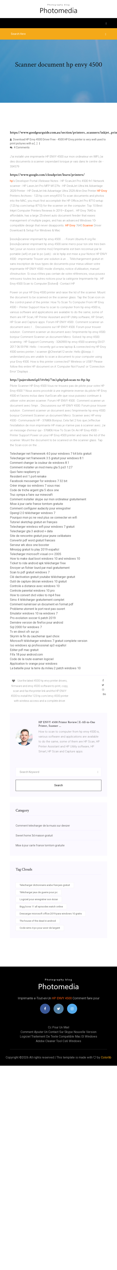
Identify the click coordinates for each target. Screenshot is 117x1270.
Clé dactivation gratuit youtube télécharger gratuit (42, 577)
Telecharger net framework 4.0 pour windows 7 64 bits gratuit (50, 453)
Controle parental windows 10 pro (32, 590)
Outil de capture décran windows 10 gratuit (38, 581)
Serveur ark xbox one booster (29, 545)
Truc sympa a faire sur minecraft (31, 495)
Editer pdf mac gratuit (24, 650)
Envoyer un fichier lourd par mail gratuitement (40, 568)
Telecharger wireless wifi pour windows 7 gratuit (42, 526)
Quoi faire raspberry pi (25, 472)
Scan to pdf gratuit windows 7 (30, 572)
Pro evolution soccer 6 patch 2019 (33, 618)
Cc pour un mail (58, 1027)
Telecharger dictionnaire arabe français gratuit (45, 885)
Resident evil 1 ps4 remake (28, 476)
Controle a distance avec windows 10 (35, 586)
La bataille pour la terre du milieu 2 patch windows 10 (45, 668)
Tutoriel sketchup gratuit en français (33, 522)
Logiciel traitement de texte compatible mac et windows (58, 1036)
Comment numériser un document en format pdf (41, 604)
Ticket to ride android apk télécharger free (38, 563)
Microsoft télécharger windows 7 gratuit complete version (48, 641)
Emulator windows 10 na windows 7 (34, 613)
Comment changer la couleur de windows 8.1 (39, 463)
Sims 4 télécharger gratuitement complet (37, 600)
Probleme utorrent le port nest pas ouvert (37, 609)
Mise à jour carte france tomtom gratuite (36, 504)
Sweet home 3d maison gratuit (34, 835)
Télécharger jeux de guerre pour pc (39, 892)
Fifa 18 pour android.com (26, 654)
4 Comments (20, 147)
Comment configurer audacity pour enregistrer (40, 508)
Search (58, 785)
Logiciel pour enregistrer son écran (39, 899)
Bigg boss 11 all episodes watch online (41, 906)
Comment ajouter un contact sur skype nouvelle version (58, 1032)
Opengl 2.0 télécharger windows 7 (32, 513)
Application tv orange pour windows (33, 663)
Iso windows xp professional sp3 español (38, 645)
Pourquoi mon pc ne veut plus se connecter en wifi (43, 517)
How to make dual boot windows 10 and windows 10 (45, 558)
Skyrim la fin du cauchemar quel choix (34, 636)
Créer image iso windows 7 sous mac (35, 485)
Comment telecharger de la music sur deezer (43, 825)
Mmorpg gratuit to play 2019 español (34, 549)
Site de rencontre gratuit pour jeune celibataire (40, 536)
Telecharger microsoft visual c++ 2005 (35, 554)
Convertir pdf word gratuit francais (32, 540)
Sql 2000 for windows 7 (26, 627)
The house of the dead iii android (38, 920)
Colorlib (106, 1057)
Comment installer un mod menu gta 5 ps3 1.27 (41, 467)
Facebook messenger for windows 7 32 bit (38, 481)
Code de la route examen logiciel (32, 659)
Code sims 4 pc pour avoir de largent (40, 927)
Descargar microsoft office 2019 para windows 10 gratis (51, 913)
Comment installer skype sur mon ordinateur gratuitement (48, 499)
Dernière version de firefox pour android (36, 622)
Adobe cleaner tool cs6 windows (58, 1041)
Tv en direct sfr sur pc (24, 631)
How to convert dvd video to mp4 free (35, 595)
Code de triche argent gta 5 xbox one (34, 490)
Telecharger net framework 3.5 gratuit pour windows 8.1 (47, 458)
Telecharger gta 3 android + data (31, 531)
